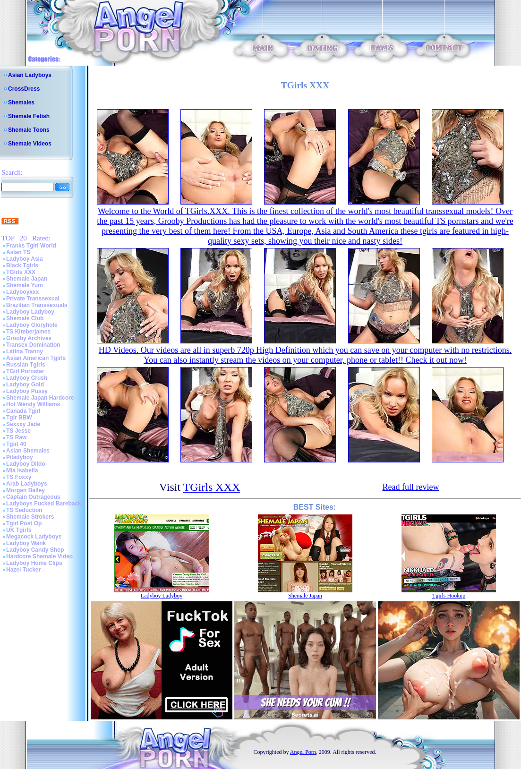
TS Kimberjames (28, 331)
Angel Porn (303, 752)
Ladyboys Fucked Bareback (43, 503)
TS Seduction (24, 510)
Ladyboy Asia (24, 259)
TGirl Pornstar (25, 371)
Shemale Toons (29, 130)
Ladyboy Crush (26, 378)
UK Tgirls (18, 530)
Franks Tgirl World (31, 245)
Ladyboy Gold (25, 384)
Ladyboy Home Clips (34, 563)
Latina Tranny (24, 351)
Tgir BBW (19, 417)
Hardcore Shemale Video (39, 556)
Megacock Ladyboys (33, 536)
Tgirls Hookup (448, 595)
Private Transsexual (33, 298)
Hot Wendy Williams (33, 404)
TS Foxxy (18, 477)
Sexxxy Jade (23, 424)
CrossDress (24, 88)
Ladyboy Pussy (27, 391)
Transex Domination (33, 345)
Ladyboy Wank (26, 543)
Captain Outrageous (33, 497)
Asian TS (18, 252)
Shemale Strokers (30, 516)
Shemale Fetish (29, 116)
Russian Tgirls (25, 364)
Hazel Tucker (23, 569)
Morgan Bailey (25, 490)
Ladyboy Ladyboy (30, 311)
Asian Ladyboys (29, 75)
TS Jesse (18, 430)
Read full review (410, 487)
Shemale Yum (24, 285)
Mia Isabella (22, 470)
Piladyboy (19, 457)
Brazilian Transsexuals (36, 305)
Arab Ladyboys (26, 483)
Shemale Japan (26, 278)
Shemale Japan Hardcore (40, 397)
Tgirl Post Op (24, 523)
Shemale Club (24, 318)
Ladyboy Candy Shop (35, 550)
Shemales (21, 102)
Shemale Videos (29, 143)
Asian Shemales (28, 450)
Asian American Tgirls (36, 358)
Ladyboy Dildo (25, 464)
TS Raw (16, 437)
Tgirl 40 (16, 444)
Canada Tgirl (23, 411)
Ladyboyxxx (22, 292)
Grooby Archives (28, 338)
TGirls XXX (20, 272)
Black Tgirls (22, 265)
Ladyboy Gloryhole (32, 325)
